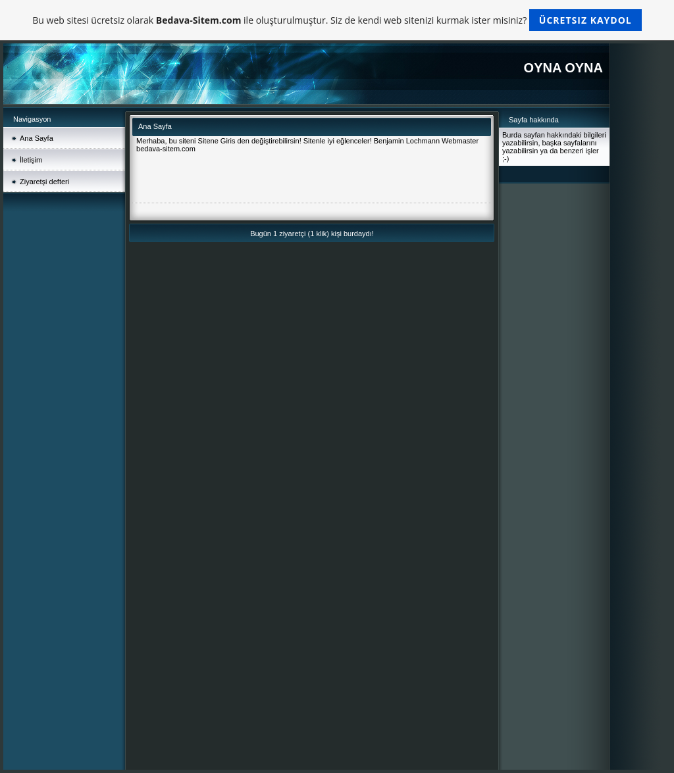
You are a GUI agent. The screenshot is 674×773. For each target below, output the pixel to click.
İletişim (31, 160)
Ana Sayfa (36, 138)
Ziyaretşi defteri (44, 182)
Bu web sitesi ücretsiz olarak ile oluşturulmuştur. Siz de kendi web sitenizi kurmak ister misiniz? (336, 20)
